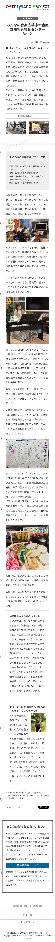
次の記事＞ (38, 905)
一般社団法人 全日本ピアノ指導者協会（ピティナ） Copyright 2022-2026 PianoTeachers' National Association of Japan (27, 935)
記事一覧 (27, 905)
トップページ (28, 922)
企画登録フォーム (27, 865)
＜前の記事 (17, 905)
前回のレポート (27, 116)
